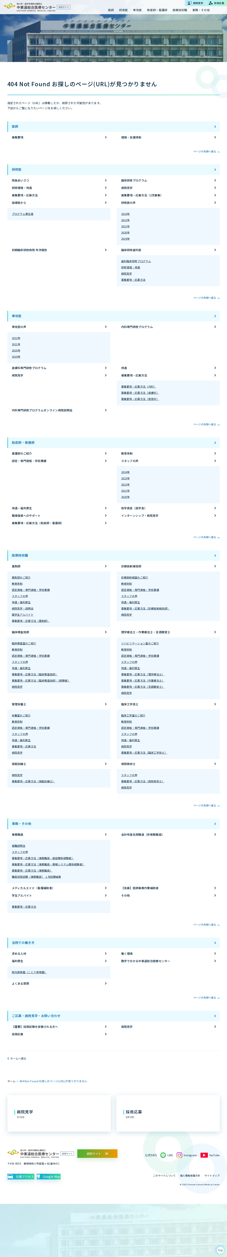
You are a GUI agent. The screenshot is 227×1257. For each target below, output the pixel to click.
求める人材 (19, 953)
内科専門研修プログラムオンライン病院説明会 (42, 410)
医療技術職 (20, 555)
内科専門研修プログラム (137, 327)
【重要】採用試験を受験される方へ (35, 1026)
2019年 (125, 238)
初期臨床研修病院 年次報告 (29, 250)
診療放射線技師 (131, 566)
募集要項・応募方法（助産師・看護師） (38, 523)
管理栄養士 (19, 704)
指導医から (19, 202)
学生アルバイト (22, 895)
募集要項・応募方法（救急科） (140, 399)
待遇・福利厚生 (22, 508)
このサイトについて (164, 1175)
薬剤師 (16, 566)
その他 (125, 895)
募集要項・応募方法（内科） (138, 386)
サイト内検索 (217, 10)
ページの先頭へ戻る (203, 151)
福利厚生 (17, 961)
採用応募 (17, 1034)
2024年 (125, 214)
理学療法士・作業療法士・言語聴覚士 (145, 632)
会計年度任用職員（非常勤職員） (143, 834)
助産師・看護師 (23, 442)
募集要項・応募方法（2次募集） (142, 195)
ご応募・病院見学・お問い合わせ (36, 1015)
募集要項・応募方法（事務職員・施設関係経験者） (43, 858)
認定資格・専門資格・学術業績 (31, 590)
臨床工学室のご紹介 (133, 715)
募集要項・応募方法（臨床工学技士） (144, 752)
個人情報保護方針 (190, 1175)
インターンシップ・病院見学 (140, 515)
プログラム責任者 (23, 214)
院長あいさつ (20, 180)
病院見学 (127, 188)
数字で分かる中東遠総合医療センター (145, 961)
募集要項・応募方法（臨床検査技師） (35, 674)
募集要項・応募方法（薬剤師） (31, 621)
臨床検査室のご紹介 (24, 643)
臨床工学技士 (130, 704)
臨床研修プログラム (134, 180)
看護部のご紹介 (22, 453)
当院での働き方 (23, 942)
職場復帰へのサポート (26, 515)
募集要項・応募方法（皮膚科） (140, 393)
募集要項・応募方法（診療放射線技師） (145, 608)
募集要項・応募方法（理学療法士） (143, 674)
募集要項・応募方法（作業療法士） (143, 680)
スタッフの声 (130, 461)
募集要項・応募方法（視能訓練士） (33, 781)
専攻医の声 (19, 327)
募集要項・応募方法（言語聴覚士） (143, 687)
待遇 (124, 368)
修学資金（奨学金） (134, 508)
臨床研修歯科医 (131, 250)
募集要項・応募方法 (25, 195)
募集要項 (17, 137)
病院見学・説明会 (23, 608)
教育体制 (127, 453)
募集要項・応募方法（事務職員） (32, 870)
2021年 (125, 226)
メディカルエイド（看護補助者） (33, 888)
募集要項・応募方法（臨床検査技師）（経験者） (41, 680)
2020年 (125, 232)
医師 (15, 126)
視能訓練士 (19, 764)
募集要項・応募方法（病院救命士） (143, 781)
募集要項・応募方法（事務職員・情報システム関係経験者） (48, 864)
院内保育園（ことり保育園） (29, 972)
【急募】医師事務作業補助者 (140, 888)
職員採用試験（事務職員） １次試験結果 (36, 877)
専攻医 (17, 315)
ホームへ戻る (18, 1058)
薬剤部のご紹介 (21, 577)
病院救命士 (128, 764)
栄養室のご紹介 (21, 715)
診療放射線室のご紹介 (134, 577)
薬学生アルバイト (23, 614)
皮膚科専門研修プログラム (29, 368)
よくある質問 (20, 983)
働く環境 (127, 953)
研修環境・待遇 (22, 188)
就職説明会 (18, 846)
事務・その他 (21, 823)
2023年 (125, 478)
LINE (167, 1155)
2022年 (125, 220)
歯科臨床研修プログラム (136, 261)
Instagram (188, 1155)
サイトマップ (212, 1175)
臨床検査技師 (20, 632)
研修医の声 (128, 202)
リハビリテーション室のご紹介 (140, 643)
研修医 (17, 169)
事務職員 (17, 834)
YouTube (213, 1155)
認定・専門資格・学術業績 (29, 461)
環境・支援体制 (131, 137)
